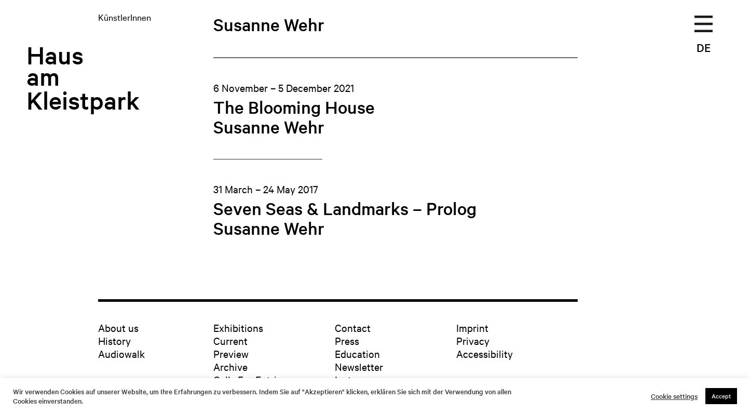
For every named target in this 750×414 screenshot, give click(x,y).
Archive (230, 366)
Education (357, 353)
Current (230, 340)
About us (118, 327)
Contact (353, 327)
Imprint (472, 327)
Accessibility (484, 353)
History (114, 340)
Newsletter (359, 366)
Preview (231, 353)
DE (704, 47)
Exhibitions (238, 327)
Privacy (472, 340)
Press (347, 340)
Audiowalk (121, 353)
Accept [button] (721, 396)
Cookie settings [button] (674, 396)
